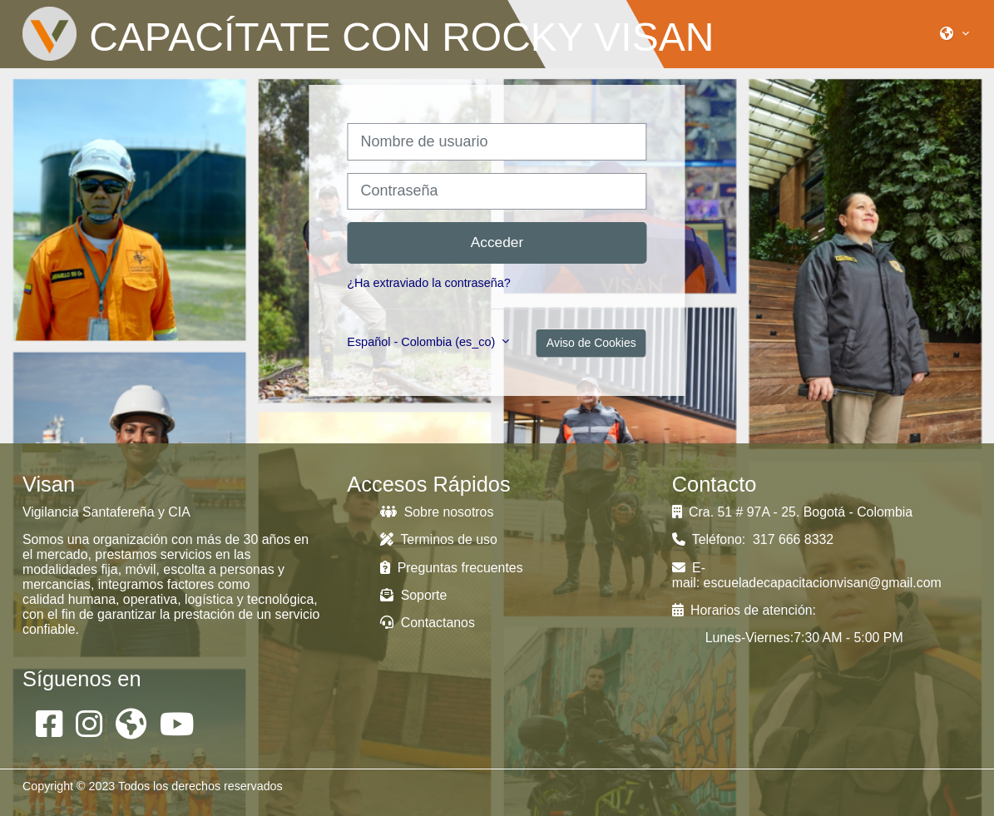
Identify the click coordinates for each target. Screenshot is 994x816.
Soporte (413, 595)
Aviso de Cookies (591, 342)
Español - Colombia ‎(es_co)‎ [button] (422, 342)
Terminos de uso (438, 539)
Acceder (497, 242)
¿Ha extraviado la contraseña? (429, 282)
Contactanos (427, 623)
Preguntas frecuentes (451, 568)
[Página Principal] (49, 33)
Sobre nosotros (436, 512)
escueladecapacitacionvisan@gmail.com (823, 583)
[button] (954, 33)
